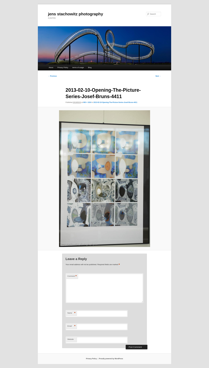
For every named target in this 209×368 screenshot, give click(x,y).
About (51, 67)
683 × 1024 (87, 102)
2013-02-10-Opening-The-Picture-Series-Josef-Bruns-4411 (115, 102)
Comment (72, 276)
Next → (158, 76)
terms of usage (78, 67)
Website (70, 339)
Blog (90, 67)
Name (71, 313)
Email (71, 326)
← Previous (52, 76)
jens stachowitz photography (75, 14)
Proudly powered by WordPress (111, 359)
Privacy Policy (62, 67)
